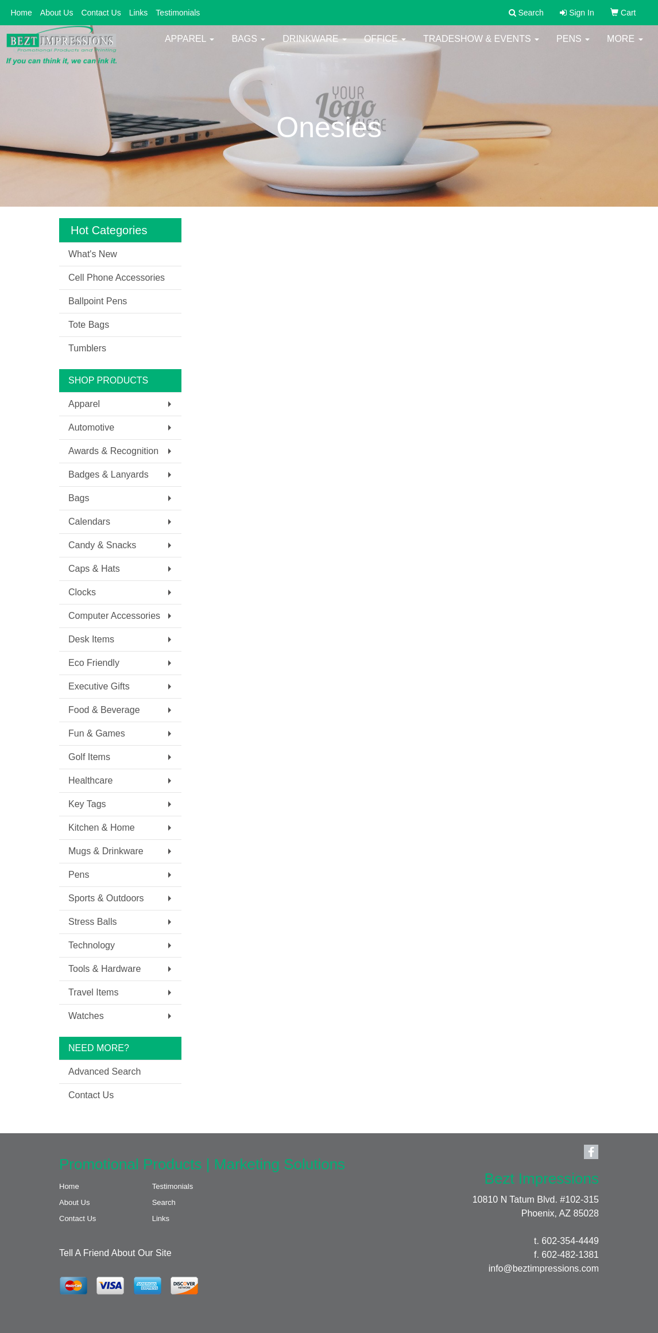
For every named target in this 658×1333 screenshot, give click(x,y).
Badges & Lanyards (108, 474)
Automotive (91, 427)
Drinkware (314, 46)
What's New (92, 254)
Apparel (189, 46)
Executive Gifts (99, 686)
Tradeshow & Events (481, 46)
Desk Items (91, 639)
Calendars (89, 521)
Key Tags (87, 804)
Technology (91, 945)
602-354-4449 (570, 1241)
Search (164, 1202)
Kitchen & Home (101, 827)
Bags (248, 46)
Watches (86, 1016)
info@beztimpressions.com (544, 1268)
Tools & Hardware (104, 969)
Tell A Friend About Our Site (115, 1253)
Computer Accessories (114, 616)
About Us (56, 12)
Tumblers (87, 348)
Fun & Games (96, 733)
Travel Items (93, 992)
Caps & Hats (94, 569)
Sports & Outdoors (106, 898)
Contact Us (101, 12)
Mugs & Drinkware (106, 851)
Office (385, 46)
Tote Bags (88, 325)
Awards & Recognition (113, 451)
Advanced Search (104, 1071)
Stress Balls (92, 922)
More (624, 46)
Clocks (82, 592)
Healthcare (90, 780)
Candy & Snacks (102, 545)
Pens (573, 46)
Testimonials (178, 12)
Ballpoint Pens (97, 301)
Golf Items (89, 757)
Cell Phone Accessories (116, 277)
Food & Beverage (104, 710)
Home (21, 12)
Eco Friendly (93, 663)
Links (138, 12)
